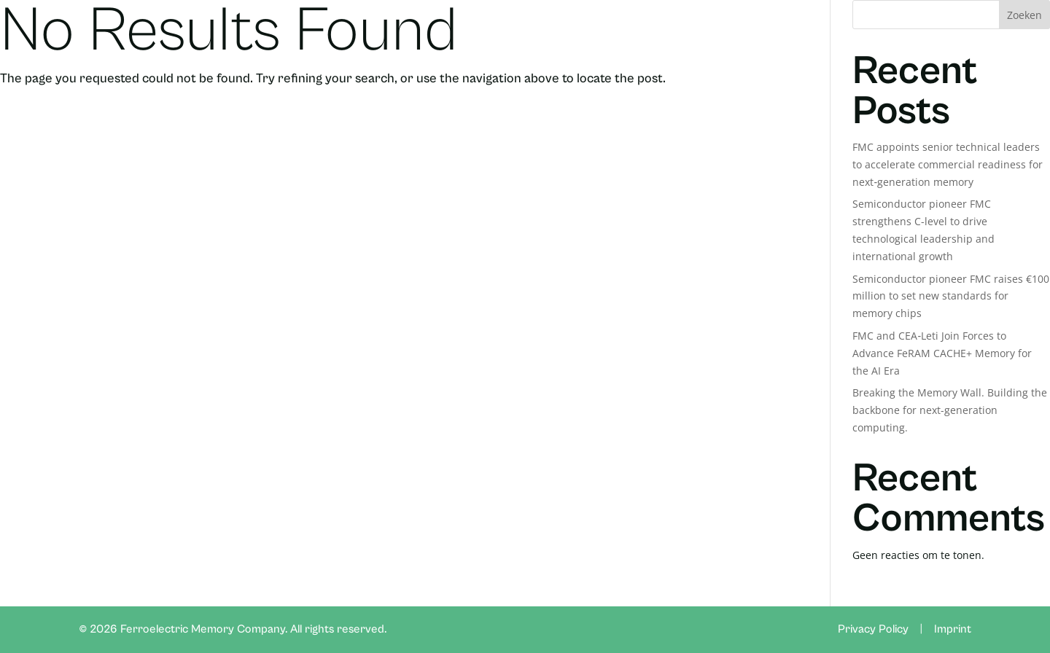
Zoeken (1024, 15)
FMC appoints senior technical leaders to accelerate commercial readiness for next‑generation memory (947, 164)
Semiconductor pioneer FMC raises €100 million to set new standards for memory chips (950, 296)
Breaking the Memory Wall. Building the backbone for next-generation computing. (949, 410)
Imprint (952, 629)
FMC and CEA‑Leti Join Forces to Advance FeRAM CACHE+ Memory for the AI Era (942, 353)
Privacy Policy (873, 629)
